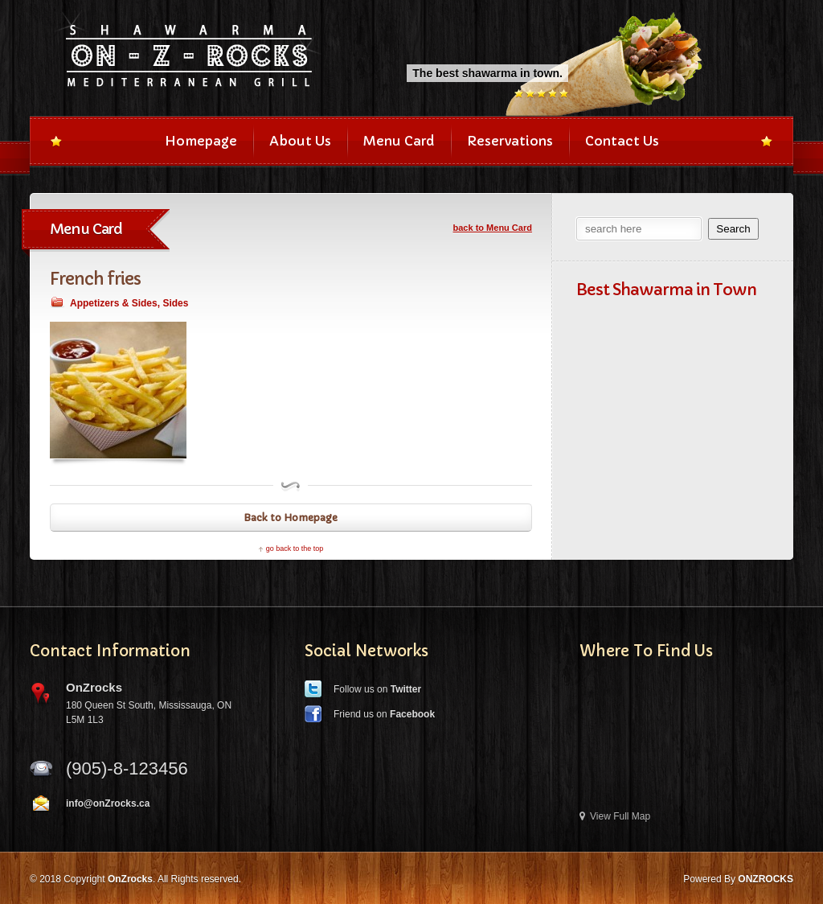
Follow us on (377, 689)
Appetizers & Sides (114, 303)
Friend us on (384, 714)
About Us (300, 141)
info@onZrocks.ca (107, 803)
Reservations (510, 141)
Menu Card (399, 141)
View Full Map (614, 816)
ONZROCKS (765, 879)
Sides (175, 303)
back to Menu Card (492, 227)
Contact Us (622, 141)
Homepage (201, 141)
